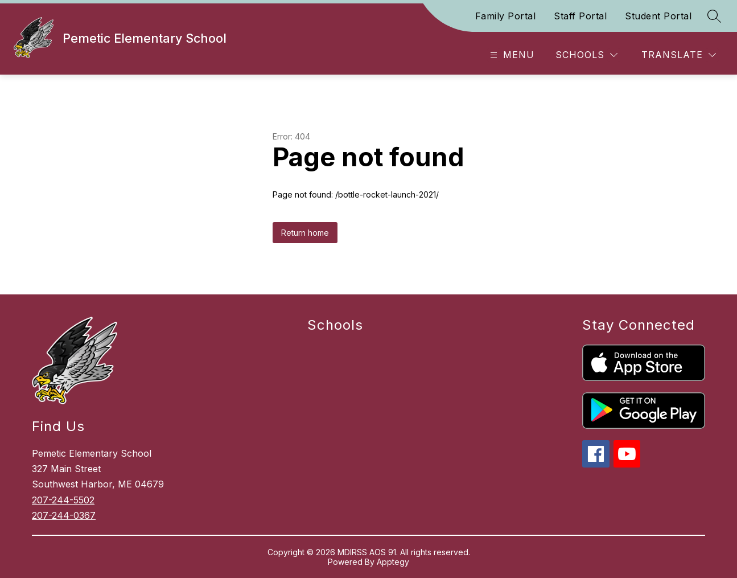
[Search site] (714, 16)
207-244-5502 (63, 500)
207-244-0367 (64, 515)
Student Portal (658, 16)
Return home (305, 232)
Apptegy (393, 562)
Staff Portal (580, 16)
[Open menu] (510, 55)
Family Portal (505, 16)
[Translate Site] (679, 55)
